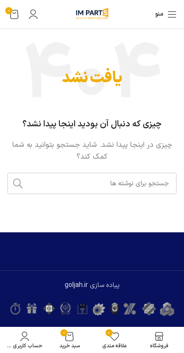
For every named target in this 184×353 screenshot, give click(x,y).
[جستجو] (92, 183)
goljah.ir (76, 285)
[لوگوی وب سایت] (92, 14)
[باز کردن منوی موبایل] (166, 14)
